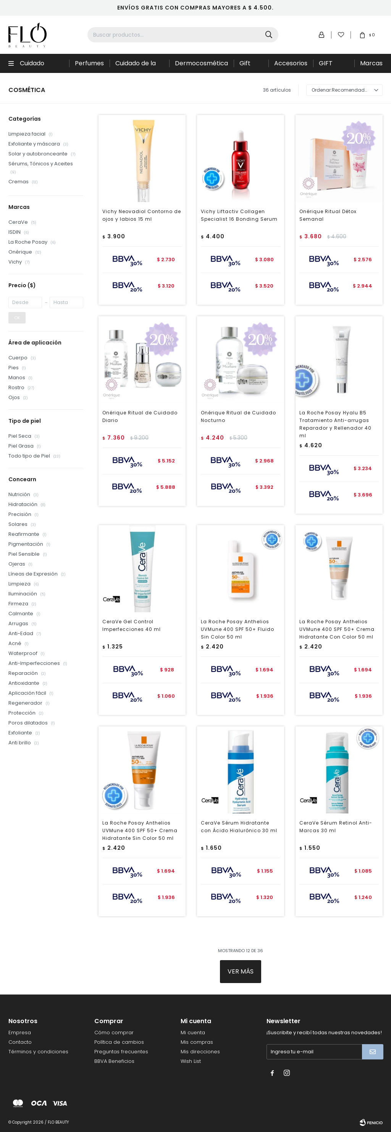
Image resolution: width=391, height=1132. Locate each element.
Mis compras (197, 1042)
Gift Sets (245, 66)
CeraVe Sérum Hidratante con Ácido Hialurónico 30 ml (239, 827)
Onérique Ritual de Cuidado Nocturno (238, 416)
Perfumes (89, 63)
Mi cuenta (193, 1032)
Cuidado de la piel (135, 66)
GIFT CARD (327, 66)
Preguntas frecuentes (121, 1051)
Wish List (191, 1061)
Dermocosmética (201, 63)
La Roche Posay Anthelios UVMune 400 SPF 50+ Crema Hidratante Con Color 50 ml (337, 629)
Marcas (371, 63)
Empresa (19, 1032)
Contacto (20, 1042)
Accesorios (290, 63)
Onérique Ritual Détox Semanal (328, 215)
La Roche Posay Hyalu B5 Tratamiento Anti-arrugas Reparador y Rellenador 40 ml (335, 424)
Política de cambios (119, 1042)
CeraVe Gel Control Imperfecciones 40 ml (131, 625)
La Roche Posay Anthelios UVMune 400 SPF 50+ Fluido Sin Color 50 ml (237, 629)
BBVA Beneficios (114, 1061)
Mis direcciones (200, 1051)
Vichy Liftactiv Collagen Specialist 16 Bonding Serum (239, 215)
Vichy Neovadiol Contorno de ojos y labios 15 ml (141, 215)
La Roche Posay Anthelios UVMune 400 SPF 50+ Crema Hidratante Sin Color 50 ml (140, 830)
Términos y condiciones (38, 1051)
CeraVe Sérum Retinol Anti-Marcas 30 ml (335, 827)
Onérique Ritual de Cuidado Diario (140, 416)
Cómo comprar (114, 1032)
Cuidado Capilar (32, 66)
